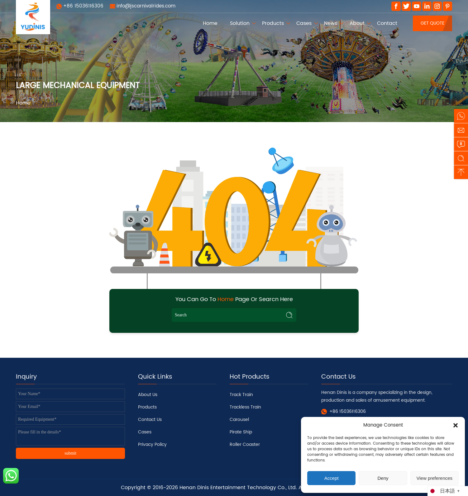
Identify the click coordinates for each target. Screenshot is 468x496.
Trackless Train (245, 407)
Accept (331, 478)
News (330, 23)
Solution (240, 23)
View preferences (435, 478)
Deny (382, 478)
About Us (147, 394)
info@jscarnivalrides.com (146, 6)
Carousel (239, 419)
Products (273, 23)
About (357, 23)
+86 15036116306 (83, 6)
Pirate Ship (241, 432)
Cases (304, 23)
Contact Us (150, 419)
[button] (455, 425)
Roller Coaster (245, 444)
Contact (387, 23)
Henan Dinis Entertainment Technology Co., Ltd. (238, 488)
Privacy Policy (152, 444)
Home (210, 23)
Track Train (241, 394)
